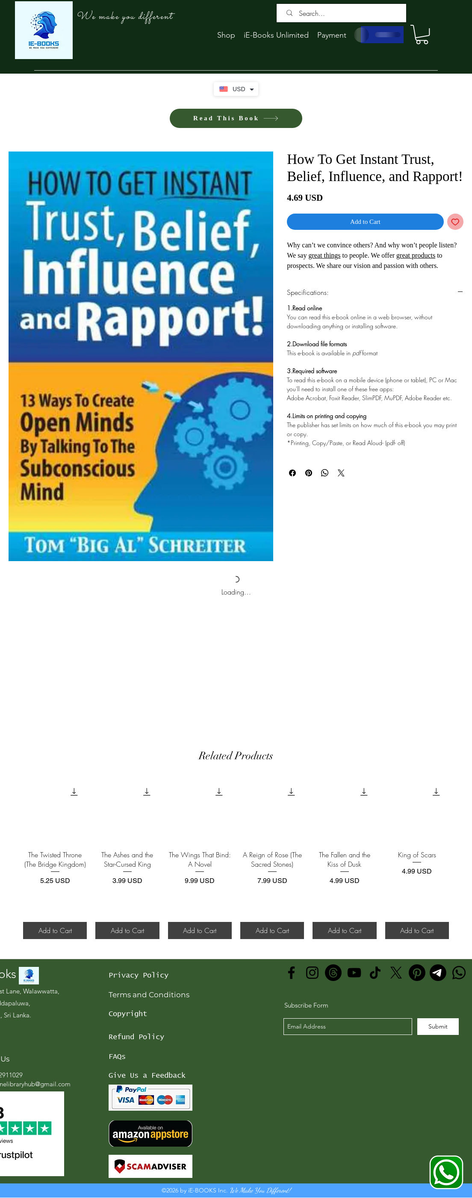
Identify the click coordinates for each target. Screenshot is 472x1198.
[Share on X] (341, 473)
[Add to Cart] (55, 930)
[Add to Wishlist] (455, 222)
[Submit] (438, 1026)
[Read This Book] (236, 118)
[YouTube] (354, 972)
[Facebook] (291, 972)
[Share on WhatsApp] (325, 473)
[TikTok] (375, 972)
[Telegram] (438, 972)
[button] (422, 34)
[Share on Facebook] (292, 473)
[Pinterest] (417, 972)
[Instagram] (312, 972)
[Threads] (333, 972)
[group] (236, 859)
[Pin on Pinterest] (309, 473)
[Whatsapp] (459, 972)
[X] (396, 972)
